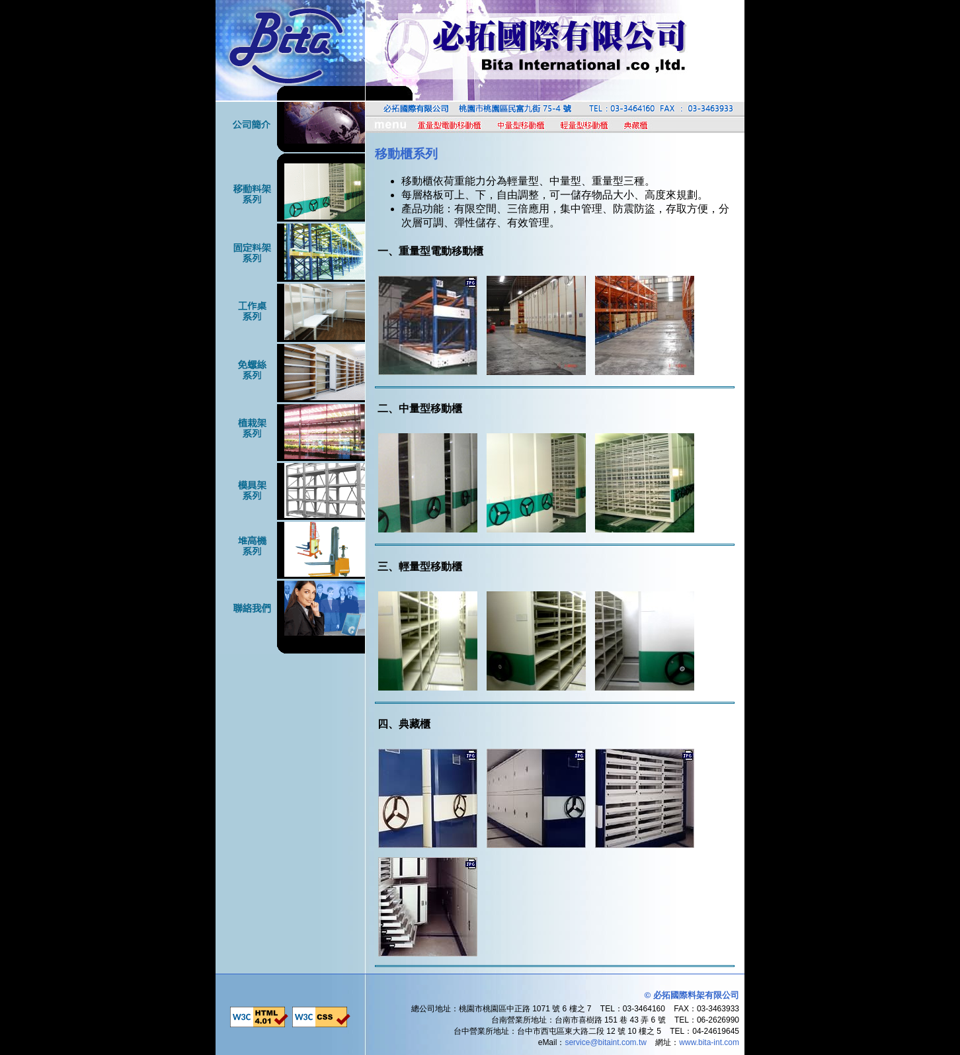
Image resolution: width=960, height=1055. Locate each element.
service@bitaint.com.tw (606, 1042)
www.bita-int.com (709, 1042)
